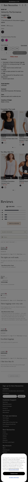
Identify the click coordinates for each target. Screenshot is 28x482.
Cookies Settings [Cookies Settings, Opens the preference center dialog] (14, 477)
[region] (14, 468)
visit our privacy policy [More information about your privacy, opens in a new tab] (14, 469)
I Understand (14, 473)
